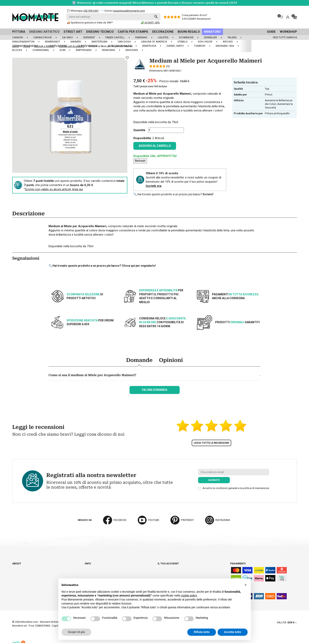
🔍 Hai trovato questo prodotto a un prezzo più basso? (173, 194)
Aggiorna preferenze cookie (31, 581)
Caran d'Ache (42, 37)
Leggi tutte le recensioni (211, 442)
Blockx (17, 50)
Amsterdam (99, 41)
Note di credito (168, 574)
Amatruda (149, 45)
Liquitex (163, 37)
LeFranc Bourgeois (25, 45)
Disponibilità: (142, 138)
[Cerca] (113, 16)
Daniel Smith (175, 45)
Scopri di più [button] (76, 632)
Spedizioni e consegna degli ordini (108, 567)
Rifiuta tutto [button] (202, 632)
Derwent (89, 37)
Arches (228, 41)
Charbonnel (40, 50)
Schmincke (186, 37)
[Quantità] (166, 130)
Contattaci (19, 574)
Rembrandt (52, 41)
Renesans (108, 50)
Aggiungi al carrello (155, 145)
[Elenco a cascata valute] (286, 622)
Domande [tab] (139, 360)
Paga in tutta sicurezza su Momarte (110, 574)
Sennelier (210, 37)
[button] (245, 585)
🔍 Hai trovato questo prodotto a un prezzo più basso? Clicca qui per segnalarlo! (102, 265)
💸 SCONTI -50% (150, 22)
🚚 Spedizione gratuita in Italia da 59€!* (90, 22)
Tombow (199, 45)
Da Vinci (67, 37)
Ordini (162, 570)
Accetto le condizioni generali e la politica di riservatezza (236, 488)
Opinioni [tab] (171, 360)
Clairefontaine (87, 45)
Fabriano (141, 37)
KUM (62, 50)
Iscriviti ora (153, 186)
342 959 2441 (91, 10)
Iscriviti (214, 480)
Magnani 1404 (225, 45)
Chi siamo (18, 567)
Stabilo (182, 41)
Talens (232, 37)
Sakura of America (154, 41)
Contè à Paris (58, 45)
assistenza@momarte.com (129, 10)
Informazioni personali (174, 567)
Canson (17, 37)
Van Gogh (124, 41)
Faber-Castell (115, 37)
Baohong (132, 50)
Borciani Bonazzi (120, 45)
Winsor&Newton (23, 41)
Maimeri (76, 41)
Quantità (139, 130)
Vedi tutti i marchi (285, 37)
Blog (15, 578)
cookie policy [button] (189, 595)
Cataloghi (19, 570)
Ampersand (84, 50)
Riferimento (156, 70)
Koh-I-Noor (205, 41)
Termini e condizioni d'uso (102, 570)
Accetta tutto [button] (232, 632)
